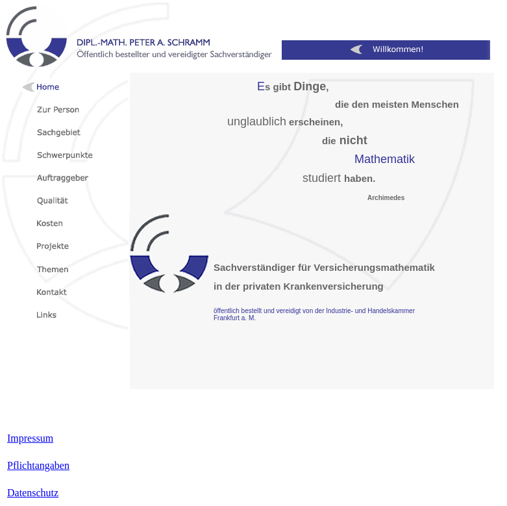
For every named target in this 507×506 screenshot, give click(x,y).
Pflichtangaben (38, 465)
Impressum (30, 438)
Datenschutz (32, 492)
